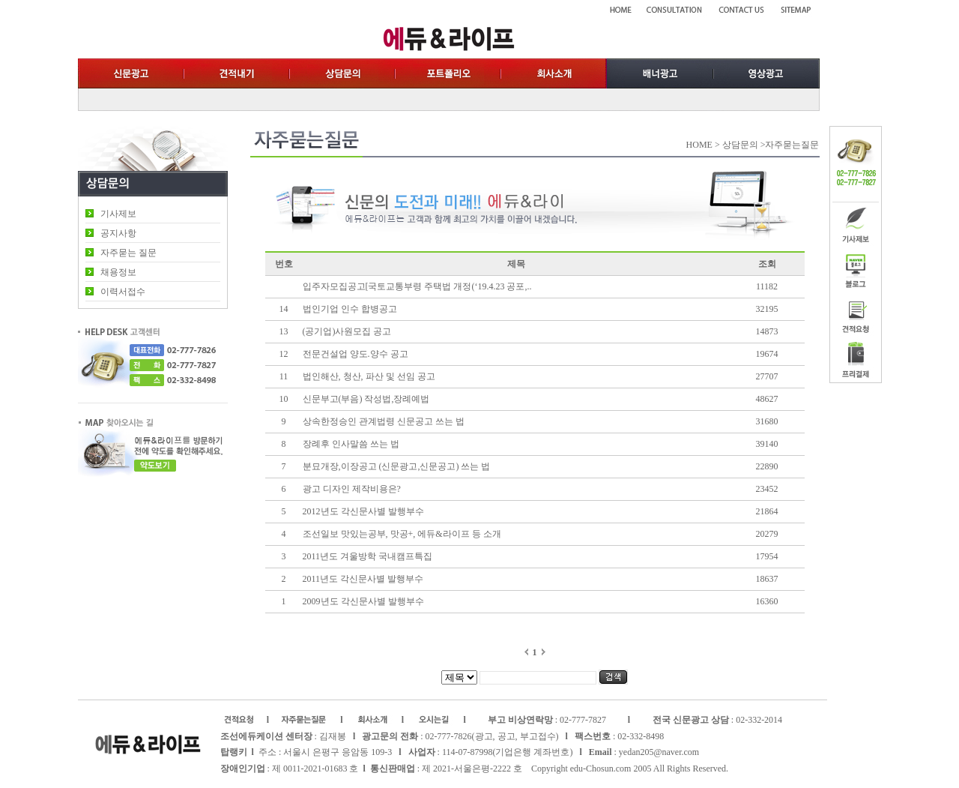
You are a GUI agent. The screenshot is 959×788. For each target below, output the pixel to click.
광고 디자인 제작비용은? (352, 489)
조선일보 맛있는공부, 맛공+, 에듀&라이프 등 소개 (402, 534)
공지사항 (118, 233)
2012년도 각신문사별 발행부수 (364, 511)
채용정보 (118, 272)
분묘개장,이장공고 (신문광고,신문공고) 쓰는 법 (397, 466)
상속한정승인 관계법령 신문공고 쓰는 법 (384, 421)
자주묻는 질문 (128, 252)
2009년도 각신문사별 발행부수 (363, 601)
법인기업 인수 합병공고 (350, 309)
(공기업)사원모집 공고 (347, 331)
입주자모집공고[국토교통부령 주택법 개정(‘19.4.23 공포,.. (417, 286)
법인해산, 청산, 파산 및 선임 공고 (369, 376)
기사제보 (118, 213)
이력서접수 (122, 291)
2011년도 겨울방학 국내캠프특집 (368, 556)
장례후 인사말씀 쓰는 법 (351, 444)
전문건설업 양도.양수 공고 (355, 354)
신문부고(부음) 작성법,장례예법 (366, 399)
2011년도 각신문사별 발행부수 (363, 579)
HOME (699, 144)
